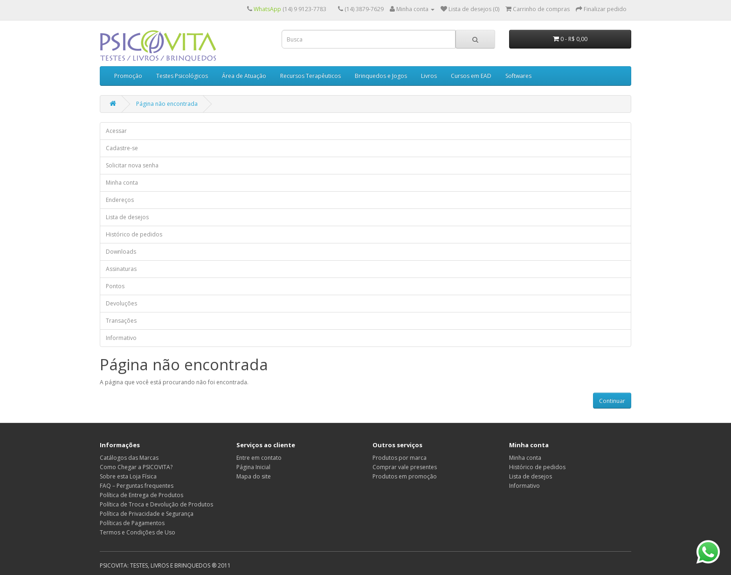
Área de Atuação (244, 76)
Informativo (121, 338)
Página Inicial (253, 467)
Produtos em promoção (404, 476)
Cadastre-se (122, 148)
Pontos (115, 286)
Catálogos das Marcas (129, 458)
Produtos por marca (399, 458)
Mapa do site (253, 476)
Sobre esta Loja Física (128, 476)
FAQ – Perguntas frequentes (136, 486)
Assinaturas (121, 269)
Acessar (116, 131)
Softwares (518, 76)
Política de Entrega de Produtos (141, 495)
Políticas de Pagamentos (132, 523)
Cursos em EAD (471, 76)
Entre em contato (259, 458)
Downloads (121, 252)
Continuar (612, 401)
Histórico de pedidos (134, 234)
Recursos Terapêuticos (310, 76)
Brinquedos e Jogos (381, 76)
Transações (121, 321)
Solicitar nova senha (132, 165)
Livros (429, 76)
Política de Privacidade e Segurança (146, 514)
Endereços (120, 200)
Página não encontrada (167, 104)
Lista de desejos (127, 217)
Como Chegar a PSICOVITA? (136, 467)
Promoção (128, 76)
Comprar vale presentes (404, 467)
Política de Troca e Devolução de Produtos (156, 504)
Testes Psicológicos (182, 76)
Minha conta (122, 183)
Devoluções (121, 303)
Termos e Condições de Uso (137, 532)
